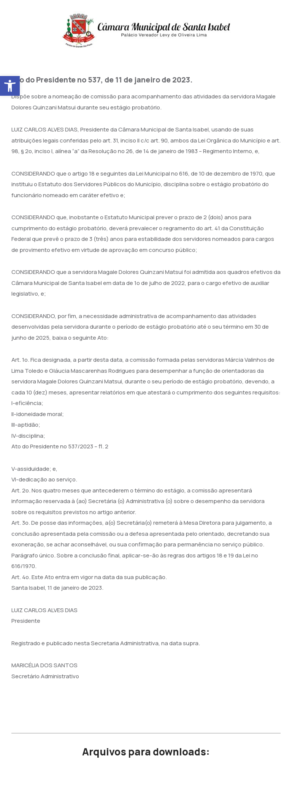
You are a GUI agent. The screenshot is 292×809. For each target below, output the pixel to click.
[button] (10, 86)
